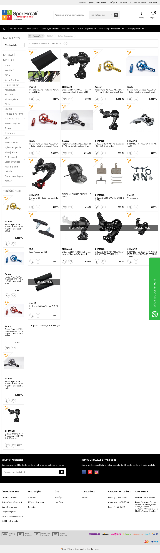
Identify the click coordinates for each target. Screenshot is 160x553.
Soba (7, 65)
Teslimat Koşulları (9, 497)
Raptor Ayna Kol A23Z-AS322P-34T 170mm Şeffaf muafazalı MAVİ (14, 280)
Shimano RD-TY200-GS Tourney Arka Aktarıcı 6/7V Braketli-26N (76, 91)
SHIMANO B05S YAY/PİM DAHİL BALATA (109, 203)
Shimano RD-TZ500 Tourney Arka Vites (43, 203)
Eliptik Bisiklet (32, 28)
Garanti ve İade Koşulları (12, 516)
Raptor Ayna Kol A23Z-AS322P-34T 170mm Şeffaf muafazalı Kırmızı (14, 332)
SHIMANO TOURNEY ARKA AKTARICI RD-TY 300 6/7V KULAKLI (109, 259)
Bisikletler (66, 28)
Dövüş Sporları (133, 28)
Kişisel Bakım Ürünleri (11, 169)
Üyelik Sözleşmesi (9, 507)
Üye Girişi (59, 502)
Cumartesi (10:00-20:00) (118, 502)
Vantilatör (10, 70)
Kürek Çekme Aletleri (11, 101)
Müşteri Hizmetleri (36, 502)
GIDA (7, 75)
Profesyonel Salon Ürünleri (12, 159)
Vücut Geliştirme (85, 28)
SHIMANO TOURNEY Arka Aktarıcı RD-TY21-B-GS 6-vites (14, 436)
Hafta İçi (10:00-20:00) (118, 497)
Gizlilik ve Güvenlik (10, 521)
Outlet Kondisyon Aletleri (14, 178)
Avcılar (85, 497)
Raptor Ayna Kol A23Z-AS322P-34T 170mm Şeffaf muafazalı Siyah (14, 384)
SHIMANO (10, 431)
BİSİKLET (9, 108)
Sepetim (31, 507)
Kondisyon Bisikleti (50, 28)
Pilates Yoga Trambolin (109, 28)
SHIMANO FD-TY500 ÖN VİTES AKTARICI (141, 147)
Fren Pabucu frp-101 (38, 258)
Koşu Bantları (16, 28)
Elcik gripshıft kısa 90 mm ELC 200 (43, 316)
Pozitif (32, 86)
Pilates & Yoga (12, 118)
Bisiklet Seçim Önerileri (12, 502)
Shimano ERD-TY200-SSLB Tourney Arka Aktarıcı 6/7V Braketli (76, 259)
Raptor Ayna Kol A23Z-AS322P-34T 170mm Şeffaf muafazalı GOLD (14, 227)
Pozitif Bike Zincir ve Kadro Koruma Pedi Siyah (44, 91)
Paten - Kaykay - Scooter (13, 126)
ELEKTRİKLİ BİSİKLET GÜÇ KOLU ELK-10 (76, 199)
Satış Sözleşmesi (9, 511)
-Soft (64, 549)
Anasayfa (32, 497)
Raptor (8, 221)
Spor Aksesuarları (11, 140)
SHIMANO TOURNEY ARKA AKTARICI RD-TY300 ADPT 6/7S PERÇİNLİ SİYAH (142, 260)
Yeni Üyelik (59, 497)
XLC (31, 255)
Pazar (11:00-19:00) (116, 507)
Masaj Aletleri (12, 152)
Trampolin (10, 132)
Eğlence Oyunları (13, 147)
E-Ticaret (70, 549)
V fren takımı (132, 202)
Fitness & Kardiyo (14, 113)
